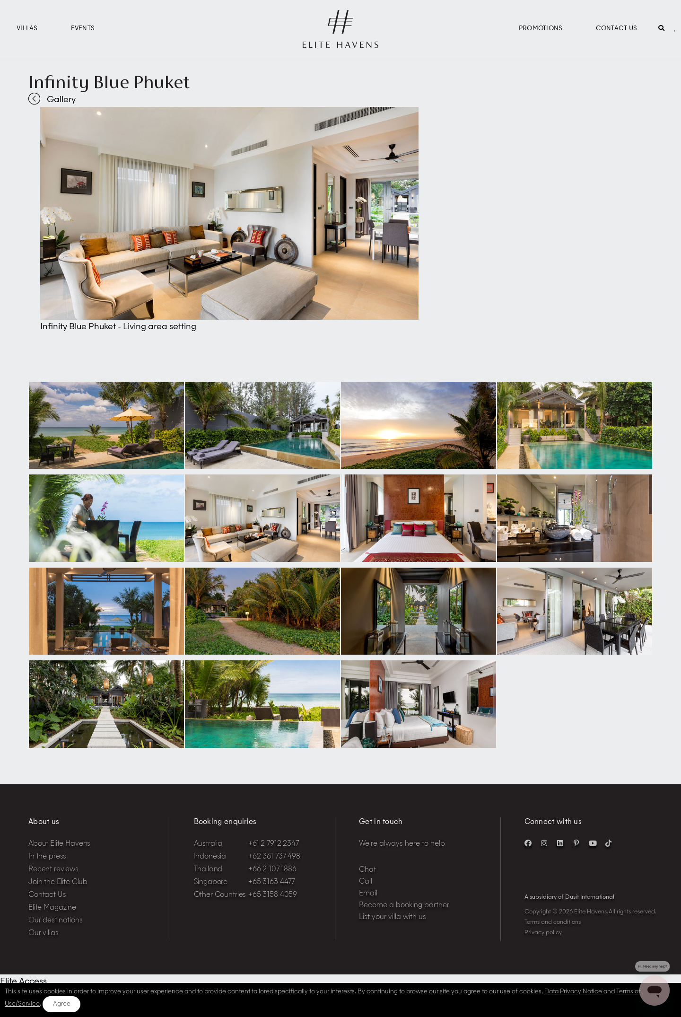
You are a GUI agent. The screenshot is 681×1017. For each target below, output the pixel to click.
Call (365, 881)
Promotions (541, 29)
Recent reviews (53, 869)
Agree (61, 1004)
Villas (27, 29)
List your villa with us (392, 917)
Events (83, 29)
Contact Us (616, 29)
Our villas (43, 933)
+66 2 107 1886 (272, 869)
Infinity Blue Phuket (109, 81)
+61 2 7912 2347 (273, 844)
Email (368, 893)
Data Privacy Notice (573, 992)
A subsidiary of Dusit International (569, 897)
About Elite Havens (59, 844)
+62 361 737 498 (274, 856)
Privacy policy (543, 933)
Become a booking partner (404, 905)
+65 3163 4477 (271, 882)
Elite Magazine (52, 908)
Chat (367, 870)
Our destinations (55, 920)
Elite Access (23, 981)
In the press (47, 856)
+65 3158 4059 (272, 895)
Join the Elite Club (57, 882)
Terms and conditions (552, 922)
